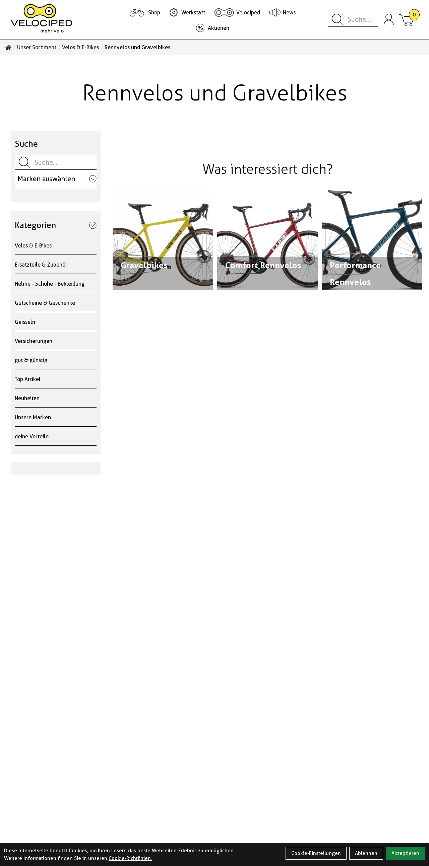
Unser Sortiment (36, 47)
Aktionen (218, 28)
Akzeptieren (405, 853)
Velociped (248, 12)
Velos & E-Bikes (80, 47)
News (289, 12)
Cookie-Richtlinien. (130, 858)
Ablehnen (366, 853)
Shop (154, 12)
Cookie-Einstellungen (316, 853)
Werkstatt (193, 12)
